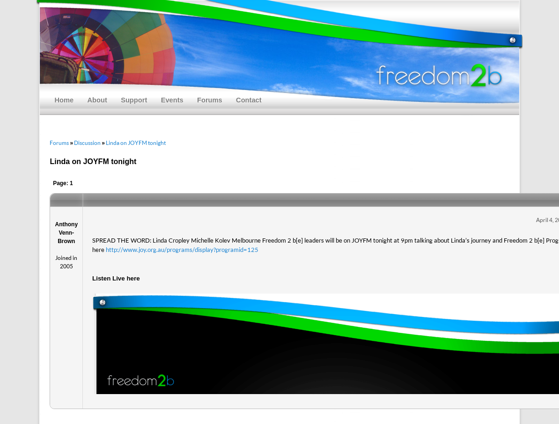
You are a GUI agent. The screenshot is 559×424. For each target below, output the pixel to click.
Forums (209, 100)
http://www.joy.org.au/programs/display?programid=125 (182, 249)
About (97, 100)
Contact (249, 100)
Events (172, 100)
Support (134, 100)
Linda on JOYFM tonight (136, 142)
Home (64, 100)
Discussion (87, 142)
